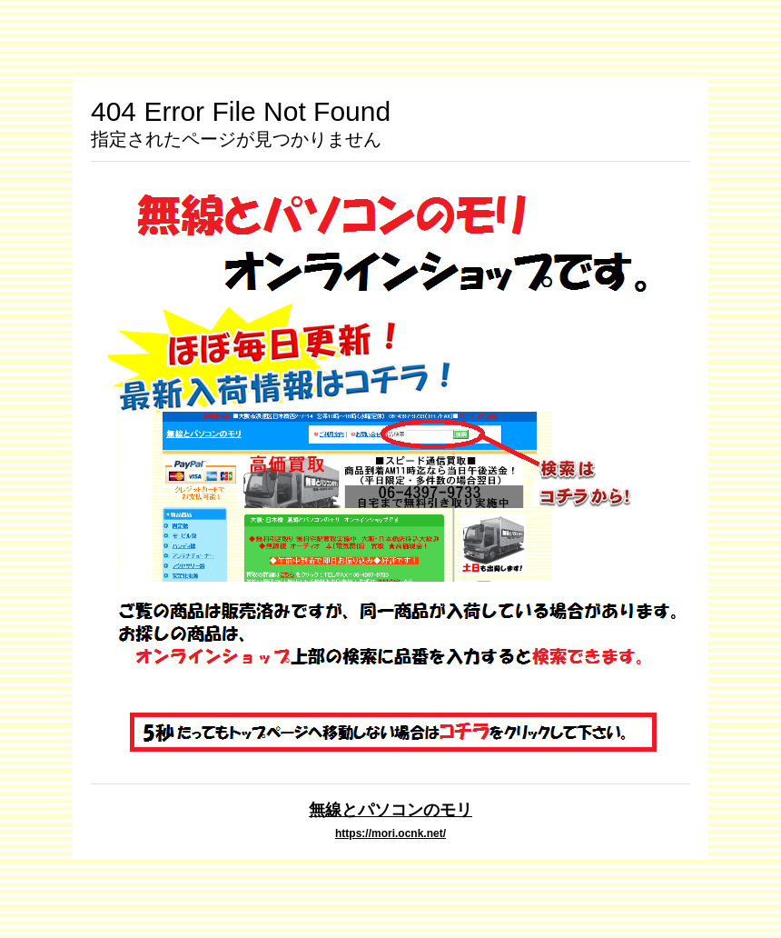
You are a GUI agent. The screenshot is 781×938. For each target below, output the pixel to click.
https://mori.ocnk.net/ (390, 833)
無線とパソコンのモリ (390, 809)
